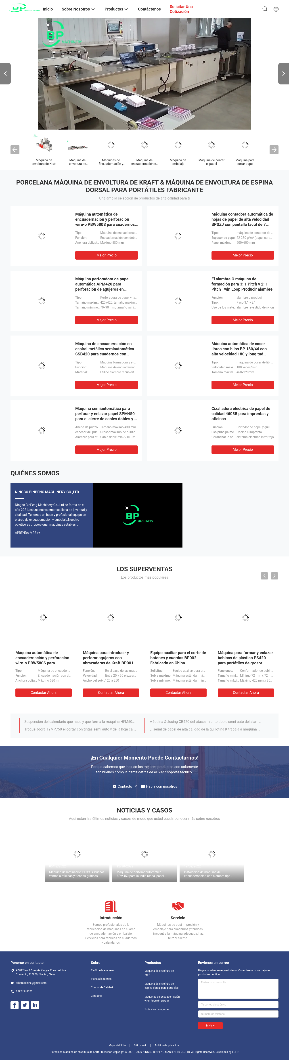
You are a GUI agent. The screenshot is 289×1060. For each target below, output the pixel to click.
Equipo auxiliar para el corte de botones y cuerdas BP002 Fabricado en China (178, 657)
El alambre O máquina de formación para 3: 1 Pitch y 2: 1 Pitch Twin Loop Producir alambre (242, 284)
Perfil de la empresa (103, 970)
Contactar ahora (44, 693)
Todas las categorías (156, 1009)
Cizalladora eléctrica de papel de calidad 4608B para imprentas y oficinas (241, 413)
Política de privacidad (167, 1045)
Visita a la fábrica (101, 978)
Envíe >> (210, 1025)
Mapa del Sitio (117, 1045)
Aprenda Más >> (27, 533)
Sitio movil (140, 1045)
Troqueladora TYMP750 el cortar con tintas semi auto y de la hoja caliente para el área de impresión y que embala (80, 729)
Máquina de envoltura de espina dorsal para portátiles (161, 985)
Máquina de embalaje (178, 162)
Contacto (96, 995)
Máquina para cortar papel (244, 162)
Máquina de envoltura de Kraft (44, 162)
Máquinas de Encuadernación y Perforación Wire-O (111, 163)
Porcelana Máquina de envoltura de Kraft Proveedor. (81, 1052)
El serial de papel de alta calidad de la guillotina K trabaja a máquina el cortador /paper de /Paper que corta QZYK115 (205, 729)
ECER (235, 1052)
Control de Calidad (102, 987)
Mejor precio (106, 255)
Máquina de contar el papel (212, 162)
